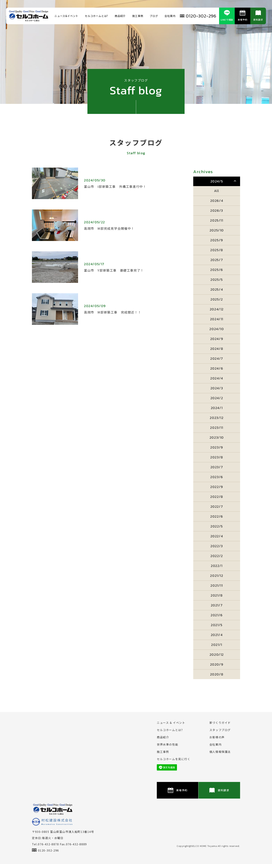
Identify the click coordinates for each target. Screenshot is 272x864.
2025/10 (217, 230)
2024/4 (216, 378)
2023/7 (216, 467)
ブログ (154, 16)
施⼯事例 (137, 16)
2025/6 (216, 269)
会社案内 (169, 16)
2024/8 (216, 348)
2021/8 (217, 595)
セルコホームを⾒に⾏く (173, 759)
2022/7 (216, 506)
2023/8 (216, 457)
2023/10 (217, 437)
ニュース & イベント (171, 722)
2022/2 (216, 555)
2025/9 (216, 240)
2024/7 (216, 358)
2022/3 (216, 546)
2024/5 (216, 181)
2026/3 (216, 210)
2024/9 (216, 338)
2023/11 (216, 427)
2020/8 (216, 674)
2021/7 (217, 605)
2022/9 (216, 486)
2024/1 (217, 407)
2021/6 (217, 615)
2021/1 (216, 644)
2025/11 (216, 220)
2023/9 (216, 447)
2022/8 (216, 496)
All (216, 190)
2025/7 (216, 259)
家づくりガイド (220, 722)
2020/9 (216, 664)
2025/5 (216, 279)
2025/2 (216, 299)
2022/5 (216, 526)
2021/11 (216, 585)
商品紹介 (120, 16)
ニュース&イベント (66, 16)
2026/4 (216, 200)
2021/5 (217, 625)
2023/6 (216, 477)
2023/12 (216, 417)
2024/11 (216, 319)
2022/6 (216, 516)
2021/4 (217, 634)
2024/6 (216, 368)
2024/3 (216, 388)
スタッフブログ (220, 730)
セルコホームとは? (96, 16)
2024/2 (216, 398)
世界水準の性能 (167, 744)
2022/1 (217, 565)
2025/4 (216, 289)
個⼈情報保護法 (220, 752)
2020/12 (217, 654)
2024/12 (217, 309)
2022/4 (216, 536)
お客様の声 (217, 737)
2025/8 (216, 250)
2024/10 (216, 329)
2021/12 (216, 575)
